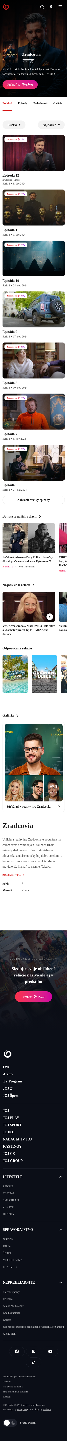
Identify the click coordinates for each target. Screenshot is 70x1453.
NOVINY (8, 1239)
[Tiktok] (33, 1362)
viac (52, 74)
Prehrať (34, 997)
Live (6, 1067)
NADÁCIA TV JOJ (17, 1139)
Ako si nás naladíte (13, 1305)
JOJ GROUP (13, 1161)
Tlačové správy (11, 1292)
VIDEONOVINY (12, 1260)
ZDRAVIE (9, 1207)
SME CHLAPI (11, 1200)
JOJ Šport (10, 1096)
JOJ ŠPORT (12, 1125)
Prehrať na (20, 84)
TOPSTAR (9, 1193)
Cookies (6, 1381)
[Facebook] (17, 1351)
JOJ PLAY (11, 1118)
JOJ (6, 1111)
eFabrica (47, 1409)
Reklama (8, 1299)
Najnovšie (51, 124)
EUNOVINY (10, 1267)
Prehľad (7, 103)
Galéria (57, 103)
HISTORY (9, 1214)
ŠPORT (7, 1253)
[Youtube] (50, 1351)
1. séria (14, 124)
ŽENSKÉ (8, 1186)
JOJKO (9, 1132)
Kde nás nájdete (11, 1312)
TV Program (12, 1081)
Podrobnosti (40, 103)
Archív (8, 1074)
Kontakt (6, 1396)
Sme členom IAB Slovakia (15, 1391)
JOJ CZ (9, 1154)
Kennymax (22, 1409)
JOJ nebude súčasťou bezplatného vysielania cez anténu (33, 1326)
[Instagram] (33, 1351)
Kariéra (7, 1319)
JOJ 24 (8, 1088)
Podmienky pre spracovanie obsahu (19, 1376)
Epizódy (22, 103)
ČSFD (28, 61)
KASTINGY (12, 1146)
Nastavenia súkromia (13, 1386)
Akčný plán (9, 1333)
